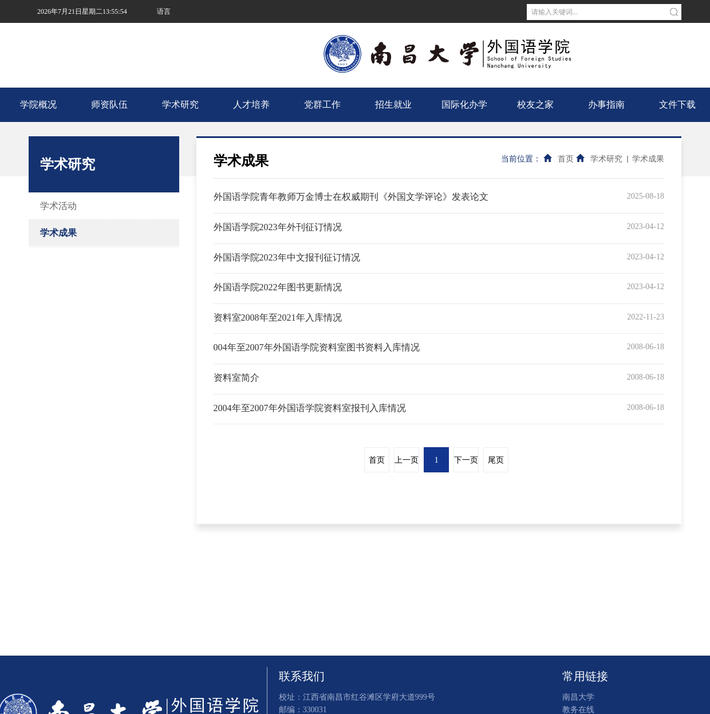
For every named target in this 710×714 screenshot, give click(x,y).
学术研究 (180, 104)
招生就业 (393, 104)
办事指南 (606, 104)
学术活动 (58, 206)
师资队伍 (109, 104)
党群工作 (322, 104)
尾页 (496, 460)
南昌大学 (169, 34)
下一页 (466, 460)
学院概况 (38, 104)
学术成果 (58, 233)
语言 (164, 11)
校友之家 (535, 104)
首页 (566, 159)
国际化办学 (464, 104)
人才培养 (251, 104)
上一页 (407, 460)
